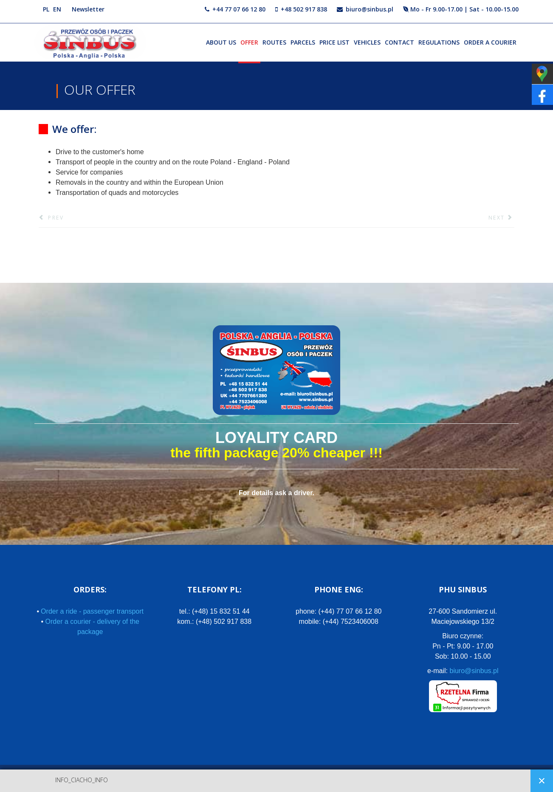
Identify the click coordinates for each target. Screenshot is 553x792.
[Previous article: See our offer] (51, 218)
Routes (274, 42)
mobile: (338, 621)
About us (221, 42)
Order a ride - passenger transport (92, 611)
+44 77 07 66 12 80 (238, 9)
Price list (334, 42)
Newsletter (88, 9)
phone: (338, 611)
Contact (399, 42)
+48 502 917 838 (304, 9)
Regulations (439, 42)
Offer (249, 42)
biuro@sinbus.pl (369, 9)
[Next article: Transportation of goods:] (501, 218)
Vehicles (367, 42)
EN (57, 9)
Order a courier (490, 42)
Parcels (303, 42)
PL (46, 9)
